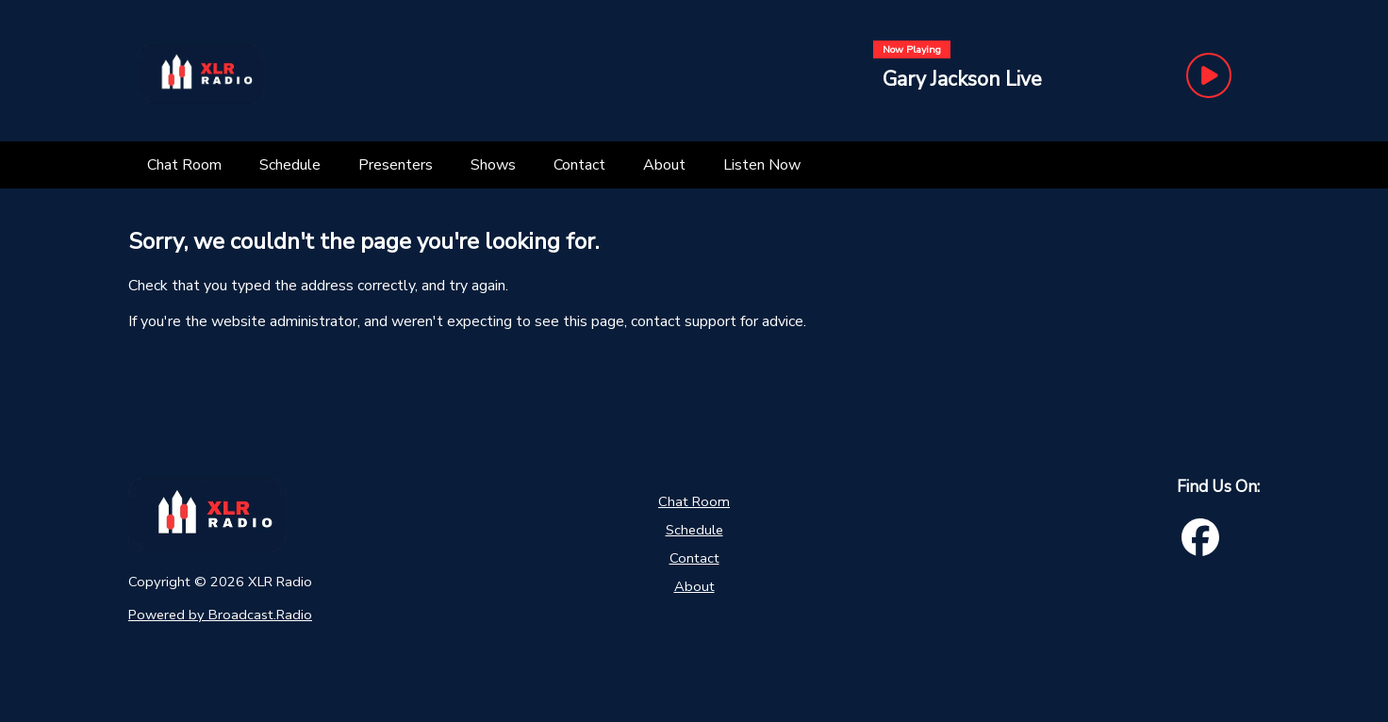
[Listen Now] (761, 165)
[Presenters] (395, 165)
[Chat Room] (184, 165)
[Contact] (579, 165)
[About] (664, 165)
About (694, 586)
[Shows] (493, 165)
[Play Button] (1208, 75)
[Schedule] (289, 165)
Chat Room (694, 501)
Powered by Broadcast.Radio (220, 614)
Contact (694, 558)
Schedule (694, 529)
